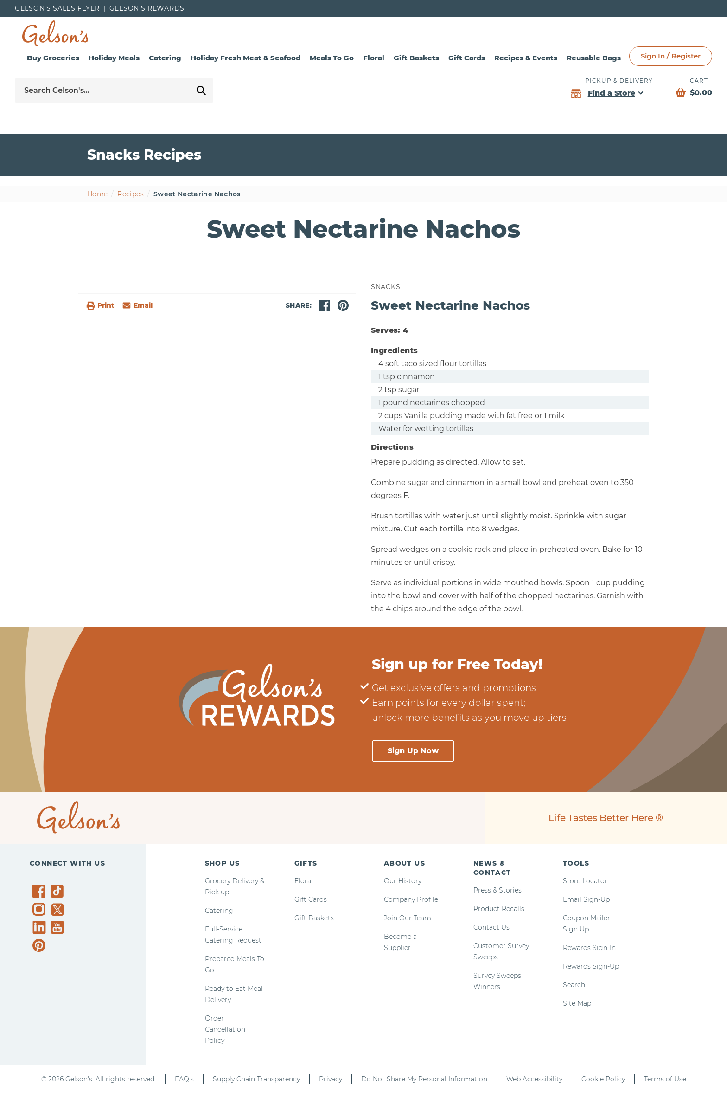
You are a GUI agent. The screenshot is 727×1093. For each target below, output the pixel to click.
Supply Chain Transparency (256, 1079)
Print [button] (99, 305)
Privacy (330, 1079)
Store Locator (585, 881)
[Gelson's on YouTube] (59, 929)
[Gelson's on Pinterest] (40, 945)
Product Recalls (498, 909)
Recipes (130, 194)
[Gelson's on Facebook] (40, 891)
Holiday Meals (114, 57)
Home (97, 194)
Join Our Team (407, 918)
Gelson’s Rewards (147, 8)
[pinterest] (343, 305)
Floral (373, 57)
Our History (402, 881)
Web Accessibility (534, 1079)
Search (574, 985)
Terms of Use (665, 1079)
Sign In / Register (671, 56)
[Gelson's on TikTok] (59, 893)
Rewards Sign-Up (591, 966)
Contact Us (491, 927)
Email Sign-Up (586, 899)
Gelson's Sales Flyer (57, 8)
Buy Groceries (53, 57)
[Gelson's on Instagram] (40, 909)
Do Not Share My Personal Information (424, 1079)
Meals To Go (332, 57)
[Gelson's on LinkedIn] (40, 927)
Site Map (577, 1003)
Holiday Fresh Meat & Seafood (245, 57)
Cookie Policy (603, 1079)
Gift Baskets (416, 57)
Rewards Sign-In (589, 948)
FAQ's (184, 1079)
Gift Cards (466, 57)
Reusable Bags (594, 57)
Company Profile (411, 899)
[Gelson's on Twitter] (59, 910)
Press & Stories (497, 890)
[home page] (55, 33)
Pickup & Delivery (619, 80)
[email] (137, 305)
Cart (699, 80)
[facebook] (324, 305)
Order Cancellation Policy (225, 1029)
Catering (165, 57)
